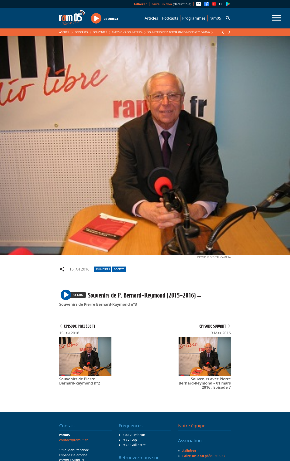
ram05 (215, 18)
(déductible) (171, 4)
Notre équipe (191, 426)
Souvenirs (100, 32)
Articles (151, 18)
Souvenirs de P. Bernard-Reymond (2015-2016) (178, 32)
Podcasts (170, 18)
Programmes (194, 18)
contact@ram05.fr (73, 439)
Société (119, 269)
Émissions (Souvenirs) (127, 32)
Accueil (64, 32)
